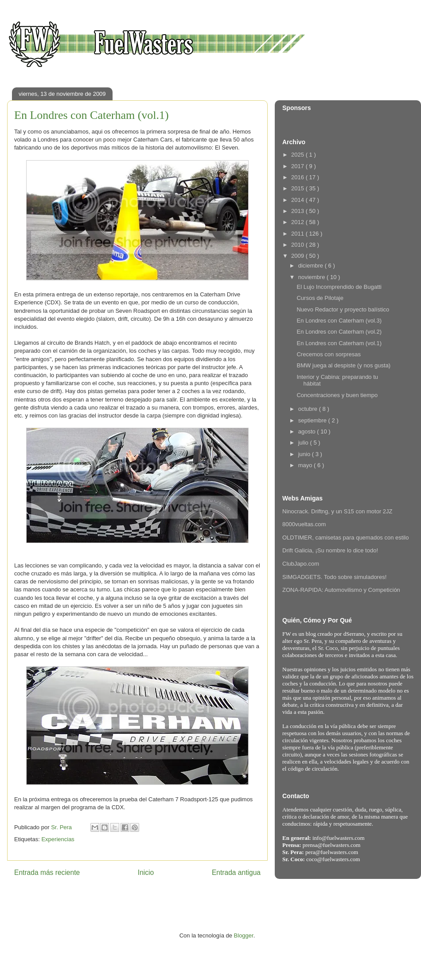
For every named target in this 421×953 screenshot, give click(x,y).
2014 (298, 200)
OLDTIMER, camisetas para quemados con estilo (345, 537)
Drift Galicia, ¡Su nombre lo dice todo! (330, 550)
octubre (308, 409)
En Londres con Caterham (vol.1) (338, 343)
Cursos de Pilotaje (319, 298)
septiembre (313, 420)
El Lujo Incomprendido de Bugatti (339, 287)
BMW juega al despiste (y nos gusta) (343, 365)
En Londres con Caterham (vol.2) (338, 331)
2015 (298, 188)
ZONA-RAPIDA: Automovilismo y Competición (341, 590)
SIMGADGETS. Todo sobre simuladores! (334, 577)
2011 (298, 233)
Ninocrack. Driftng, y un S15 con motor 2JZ (337, 511)
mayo (306, 465)
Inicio (146, 872)
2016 (298, 177)
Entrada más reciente (47, 872)
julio (304, 442)
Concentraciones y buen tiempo (337, 395)
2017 (298, 166)
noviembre (312, 277)
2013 (298, 211)
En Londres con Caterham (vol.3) (338, 320)
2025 (298, 154)
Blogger (243, 935)
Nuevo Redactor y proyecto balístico (342, 309)
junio (305, 454)
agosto (307, 431)
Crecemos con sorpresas (328, 354)
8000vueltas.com (304, 524)
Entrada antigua (236, 872)
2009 (298, 255)
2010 (298, 244)
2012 (298, 222)
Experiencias (57, 839)
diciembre (311, 265)
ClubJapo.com (300, 563)
